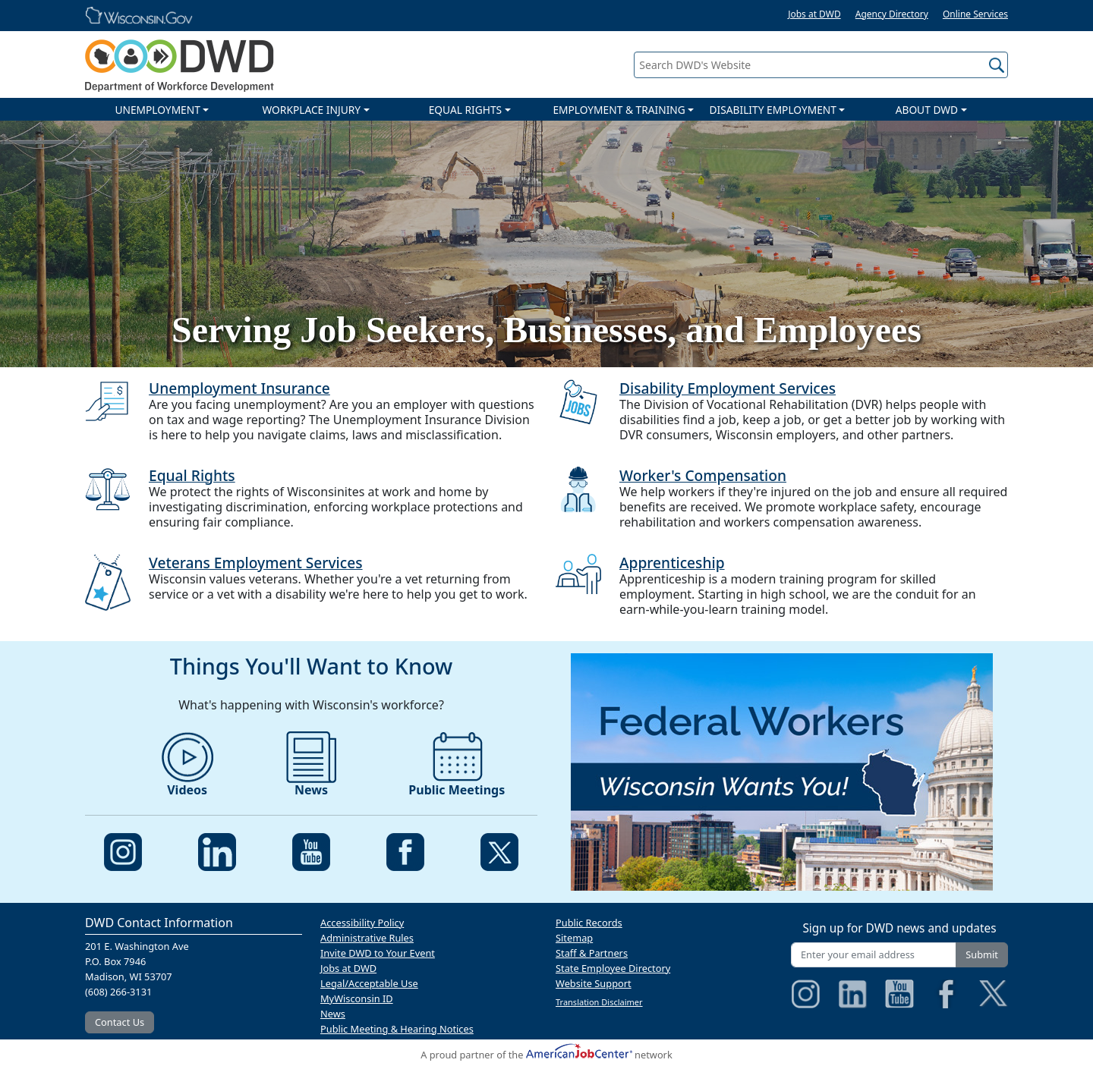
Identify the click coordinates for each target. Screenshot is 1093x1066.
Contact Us (119, 1022)
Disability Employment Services (727, 388)
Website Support (594, 983)
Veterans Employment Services (256, 562)
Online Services (975, 14)
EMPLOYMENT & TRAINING (619, 109)
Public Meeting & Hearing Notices (397, 1029)
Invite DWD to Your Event (377, 953)
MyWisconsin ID (356, 998)
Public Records (589, 922)
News (332, 1013)
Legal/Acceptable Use (369, 983)
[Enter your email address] (873, 954)
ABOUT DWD (927, 109)
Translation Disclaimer (599, 1002)
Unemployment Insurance (239, 388)
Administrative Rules (367, 938)
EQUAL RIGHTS (465, 109)
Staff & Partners (592, 953)
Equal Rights (192, 475)
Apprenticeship (672, 562)
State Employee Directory (613, 968)
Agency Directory (891, 14)
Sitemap (574, 938)
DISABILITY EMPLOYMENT (773, 109)
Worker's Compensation (702, 475)
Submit (981, 954)
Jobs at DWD (814, 14)
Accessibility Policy (362, 922)
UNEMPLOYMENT (157, 109)
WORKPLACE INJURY (311, 109)
